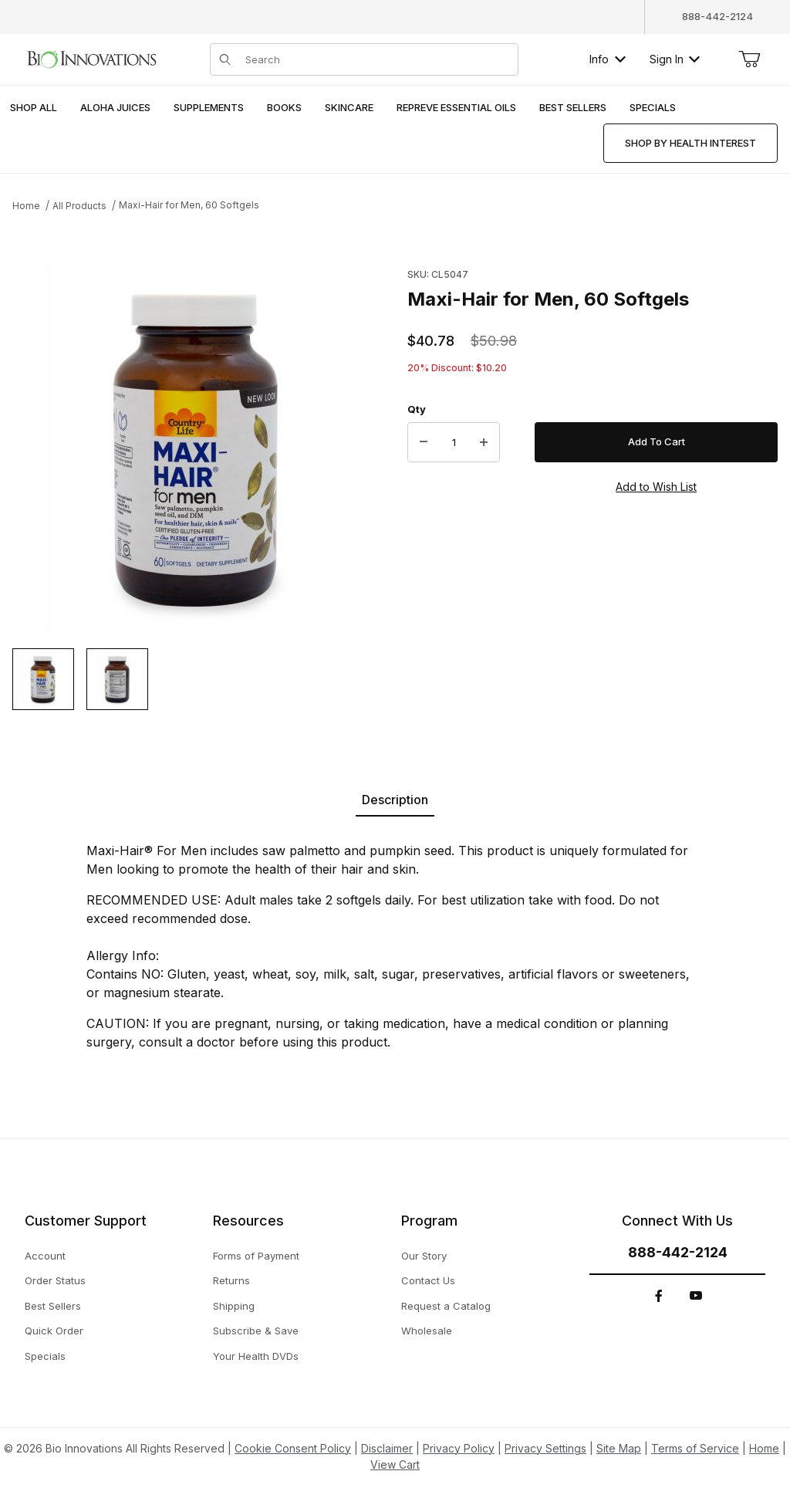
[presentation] (115, 108)
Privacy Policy (459, 1448)
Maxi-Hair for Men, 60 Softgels (189, 205)
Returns (231, 1280)
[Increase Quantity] (483, 442)
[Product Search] (377, 59)
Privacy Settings (545, 1448)
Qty (416, 409)
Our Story (424, 1256)
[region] (197, 679)
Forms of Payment (256, 1256)
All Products (79, 205)
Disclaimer (387, 1448)
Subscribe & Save (256, 1330)
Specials (45, 1356)
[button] (43, 679)
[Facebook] (659, 1295)
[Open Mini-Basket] (749, 59)
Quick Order (54, 1330)
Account (45, 1256)
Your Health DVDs (256, 1356)
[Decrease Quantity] (423, 442)
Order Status (55, 1280)
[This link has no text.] (91, 57)
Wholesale (426, 1330)
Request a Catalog (446, 1306)
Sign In (675, 59)
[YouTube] (696, 1295)
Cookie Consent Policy (293, 1448)
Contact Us (428, 1280)
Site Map (618, 1448)
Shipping (234, 1306)
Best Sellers (53, 1306)
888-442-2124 (717, 16)
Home (26, 205)
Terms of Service (695, 1448)
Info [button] (607, 59)
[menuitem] (33, 108)
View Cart (395, 1464)
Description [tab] (395, 799)
